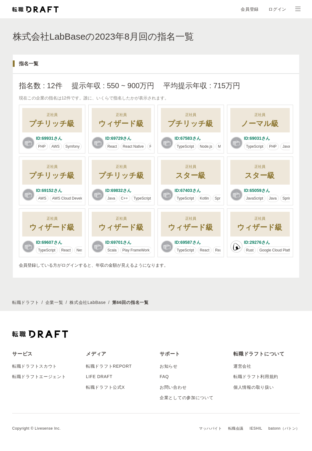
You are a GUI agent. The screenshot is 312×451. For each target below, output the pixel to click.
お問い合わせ (173, 387)
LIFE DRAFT (99, 376)
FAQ (164, 376)
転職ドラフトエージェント (39, 376)
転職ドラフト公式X (105, 387)
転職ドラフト (25, 302)
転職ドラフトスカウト (34, 366)
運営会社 (242, 366)
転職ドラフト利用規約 (255, 376)
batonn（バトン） (284, 428)
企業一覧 (54, 302)
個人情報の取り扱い (253, 387)
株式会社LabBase (87, 302)
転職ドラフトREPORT (109, 366)
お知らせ (169, 366)
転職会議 (235, 428)
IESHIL (256, 428)
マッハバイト (210, 428)
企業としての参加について (186, 397)
